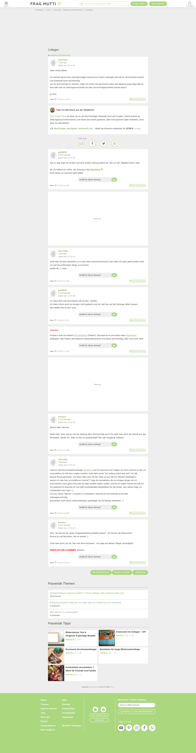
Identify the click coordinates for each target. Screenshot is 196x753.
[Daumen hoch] (114, 180)
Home (43, 700)
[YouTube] (121, 728)
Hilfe (64, 700)
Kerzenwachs (80, 335)
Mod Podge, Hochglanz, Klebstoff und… (74, 128)
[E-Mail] (81, 143)
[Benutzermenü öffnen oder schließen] (190, 3)
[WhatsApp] (115, 143)
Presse (44, 721)
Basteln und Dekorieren (61, 55)
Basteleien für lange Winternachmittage (120, 649)
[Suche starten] (82, 4)
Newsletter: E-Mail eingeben (132, 700)
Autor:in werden (49, 708)
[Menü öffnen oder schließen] (6, 3)
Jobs (43, 713)
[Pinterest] (129, 728)
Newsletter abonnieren (136, 711)
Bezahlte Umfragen (71, 725)
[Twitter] (103, 143)
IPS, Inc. (112, 687)
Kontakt (66, 704)
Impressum (68, 717)
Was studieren (48, 730)
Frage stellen (139, 3)
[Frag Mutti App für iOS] (95, 710)
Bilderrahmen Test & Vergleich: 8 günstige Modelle (80, 634)
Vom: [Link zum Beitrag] (52, 99)
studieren (88, 470)
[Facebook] (92, 143)
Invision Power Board (94, 687)
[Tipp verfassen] (158, 3)
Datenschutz (68, 708)
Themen (45, 704)
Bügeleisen (131, 335)
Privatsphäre (68, 713)
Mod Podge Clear (58, 116)
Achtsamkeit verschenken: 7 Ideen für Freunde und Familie (81, 669)
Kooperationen (48, 725)
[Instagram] (136, 728)
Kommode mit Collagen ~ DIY (131, 632)
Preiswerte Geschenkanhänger (81, 649)
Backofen (95, 169)
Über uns (45, 717)
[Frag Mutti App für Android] (103, 710)
